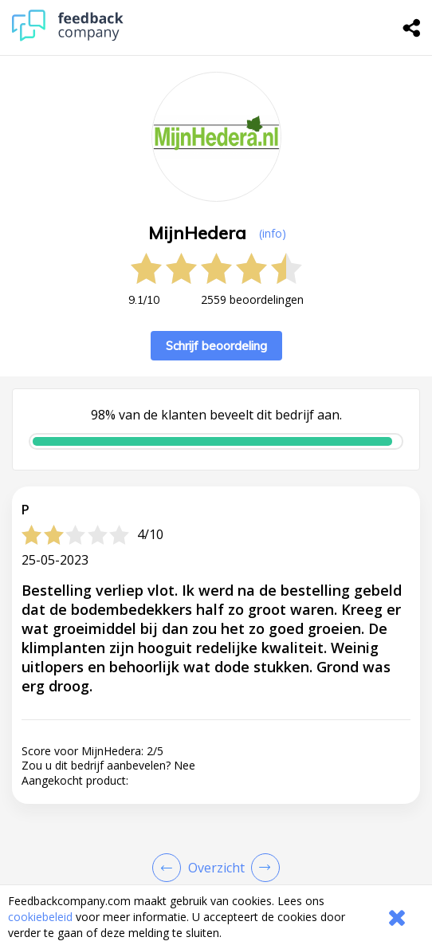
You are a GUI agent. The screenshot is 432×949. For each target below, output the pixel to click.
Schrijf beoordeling (216, 345)
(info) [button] (272, 233)
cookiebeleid (40, 916)
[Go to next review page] (262, 867)
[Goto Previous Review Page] (169, 867)
